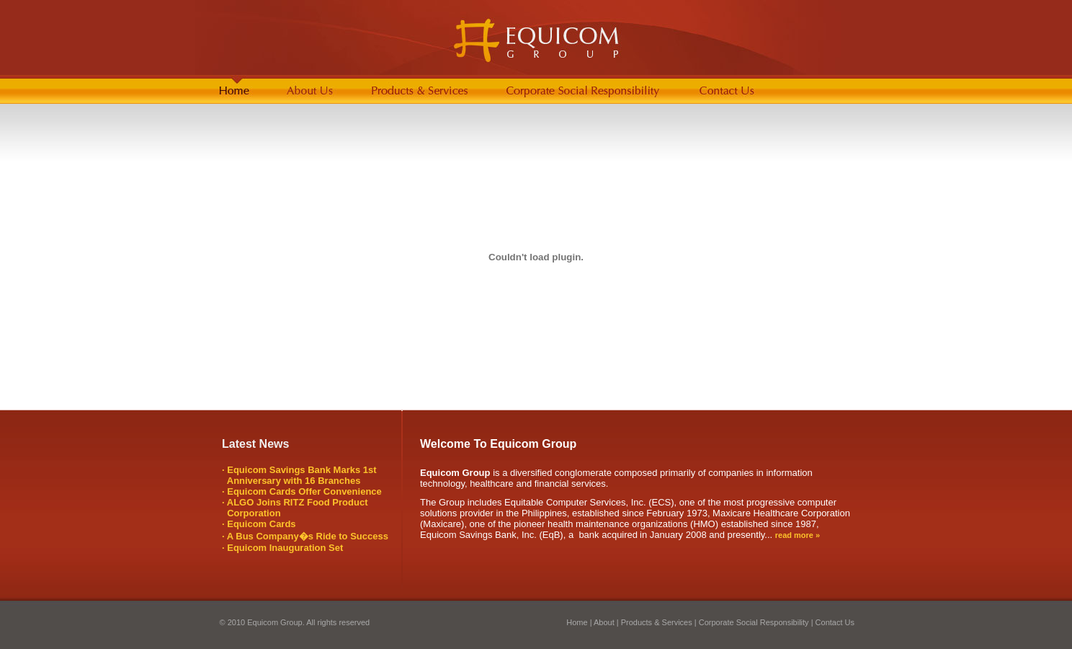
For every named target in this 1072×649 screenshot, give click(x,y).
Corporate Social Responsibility (754, 622)
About (603, 622)
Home (576, 622)
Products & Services (656, 622)
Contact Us (835, 622)
